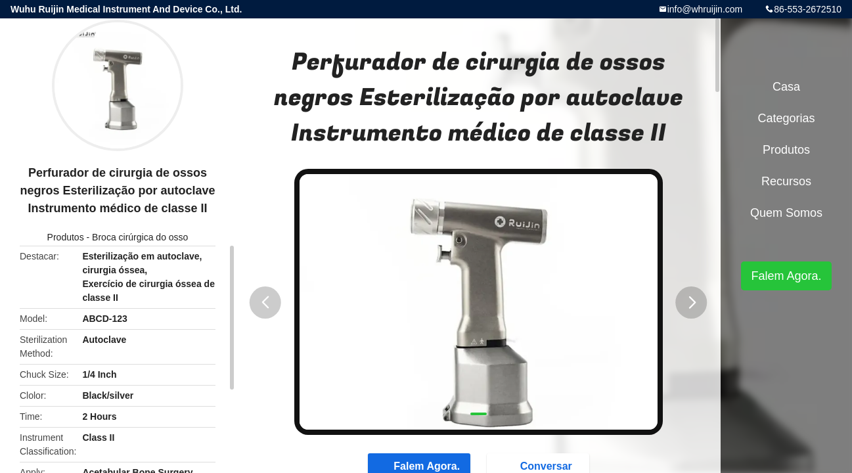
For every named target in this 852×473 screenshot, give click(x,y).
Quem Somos (786, 212)
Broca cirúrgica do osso (140, 237)
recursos (786, 181)
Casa (786, 86)
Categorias (786, 118)
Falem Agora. (786, 275)
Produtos (65, 237)
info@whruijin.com (705, 9)
